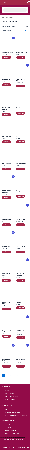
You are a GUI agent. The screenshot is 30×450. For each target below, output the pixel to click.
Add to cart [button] (6, 57)
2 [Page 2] (6, 375)
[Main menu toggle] (4, 2)
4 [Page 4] (13, 375)
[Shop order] (12, 30)
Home (3, 17)
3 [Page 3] (10, 375)
